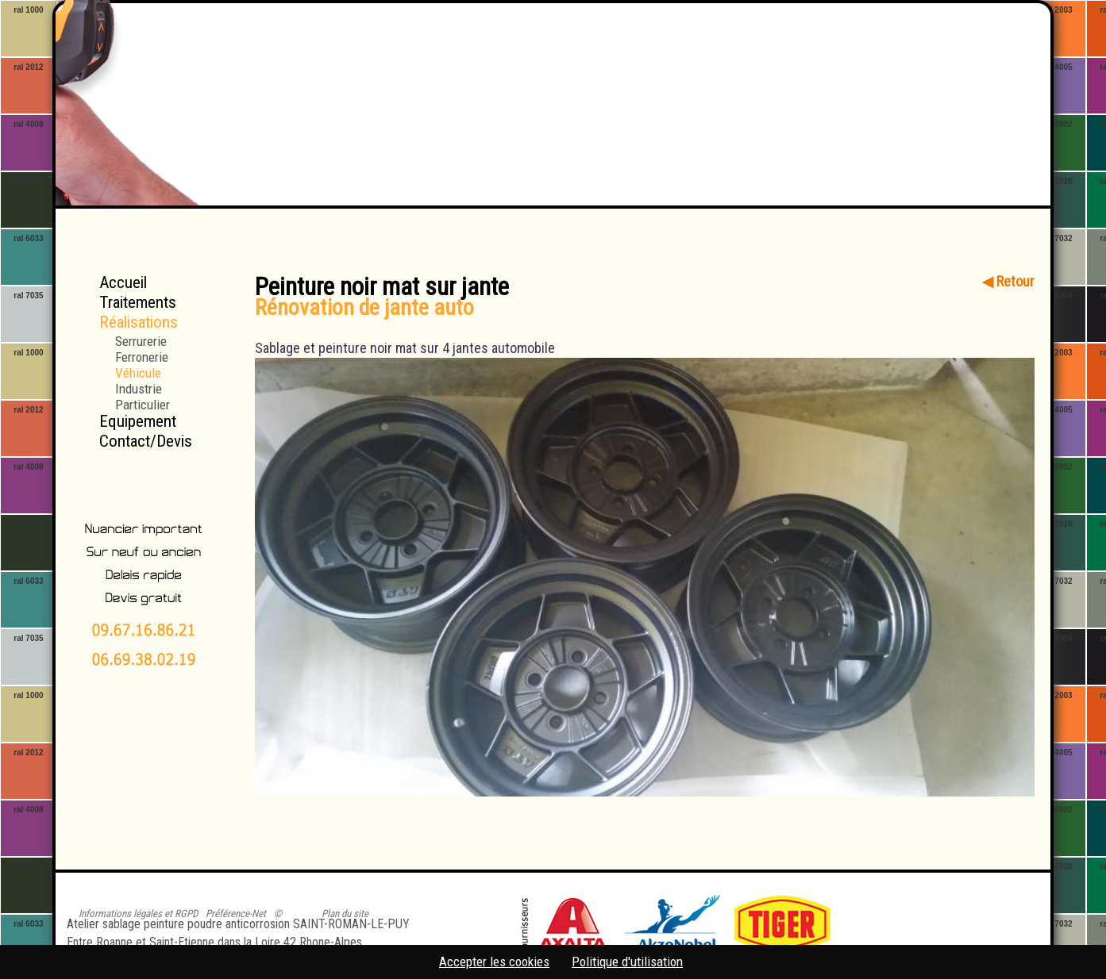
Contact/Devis (145, 441)
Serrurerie (141, 340)
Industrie (138, 388)
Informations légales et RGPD (138, 913)
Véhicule (138, 372)
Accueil (123, 282)
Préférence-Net (236, 913)
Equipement (137, 421)
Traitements (137, 302)
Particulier (142, 404)
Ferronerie (141, 356)
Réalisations (138, 322)
